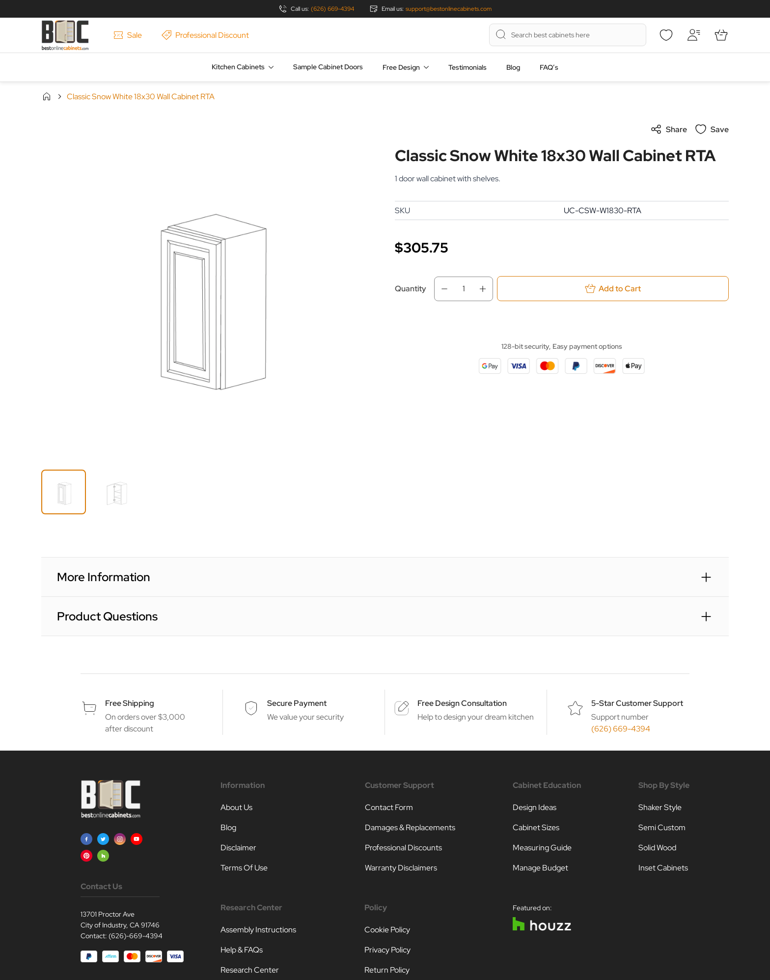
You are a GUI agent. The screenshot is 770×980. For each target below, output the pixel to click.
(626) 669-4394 (332, 9)
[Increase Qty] (485, 289)
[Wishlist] (666, 35)
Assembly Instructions (258, 929)
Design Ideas (534, 807)
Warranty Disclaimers (401, 868)
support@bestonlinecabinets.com (449, 9)
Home (46, 96)
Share (668, 129)
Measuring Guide (542, 847)
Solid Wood (657, 847)
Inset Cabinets (663, 868)
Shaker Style (660, 807)
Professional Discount (205, 35)
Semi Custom (662, 827)
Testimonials (467, 67)
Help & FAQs (241, 950)
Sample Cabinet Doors (328, 66)
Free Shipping (129, 703)
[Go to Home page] (65, 35)
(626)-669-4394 (136, 935)
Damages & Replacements (410, 827)
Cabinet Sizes (536, 827)
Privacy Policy (387, 950)
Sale (127, 35)
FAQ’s (549, 67)
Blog (513, 67)
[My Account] (693, 35)
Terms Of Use (244, 868)
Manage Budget (540, 868)
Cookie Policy (387, 929)
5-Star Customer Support (637, 703)
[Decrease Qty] (441, 289)
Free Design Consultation (462, 703)
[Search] (501, 34)
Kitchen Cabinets (238, 66)
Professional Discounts (403, 847)
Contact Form (389, 807)
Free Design (401, 67)
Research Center (249, 970)
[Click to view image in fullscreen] (208, 290)
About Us (236, 807)
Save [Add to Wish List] (712, 129)
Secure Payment (297, 703)
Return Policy (387, 970)
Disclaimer (238, 847)
